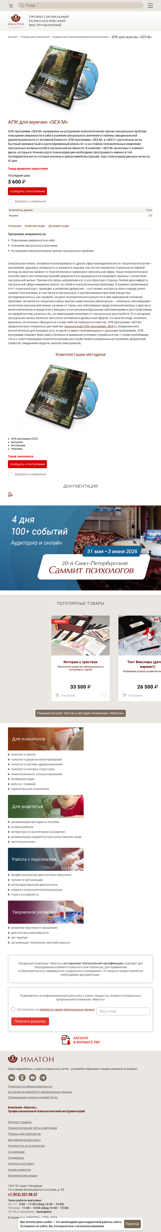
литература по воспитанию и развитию (38, 831)
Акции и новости (19, 1169)
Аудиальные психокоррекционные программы (80, 36)
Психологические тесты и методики (32, 1128)
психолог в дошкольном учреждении (36, 759)
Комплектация (35, 226)
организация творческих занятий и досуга (40, 942)
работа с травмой (23, 784)
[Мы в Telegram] (43, 1077)
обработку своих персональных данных (67, 1009)
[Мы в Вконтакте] (11, 1077)
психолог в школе (23, 754)
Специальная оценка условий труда (32, 1097)
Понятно (132, 1224)
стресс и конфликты (25, 894)
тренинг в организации (27, 880)
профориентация (23, 779)
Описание (14, 226)
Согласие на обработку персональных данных (40, 1092)
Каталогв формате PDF (87, 1040)
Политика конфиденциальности (30, 1086)
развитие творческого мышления (34, 927)
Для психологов (28, 738)
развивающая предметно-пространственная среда (46, 837)
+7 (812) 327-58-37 (22, 1194)
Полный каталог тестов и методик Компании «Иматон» (80, 713)
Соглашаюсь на (56, 1009)
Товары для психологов (35, 36)
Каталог (13, 36)
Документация (58, 226)
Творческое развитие (34, 912)
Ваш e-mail (108, 1011)
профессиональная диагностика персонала (41, 874)
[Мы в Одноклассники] (22, 1077)
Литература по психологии (26, 1145)
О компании (16, 1152)
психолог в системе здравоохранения (37, 764)
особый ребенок (22, 827)
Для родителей (27, 806)
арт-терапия (19, 937)
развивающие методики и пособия (35, 822)
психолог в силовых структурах (33, 769)
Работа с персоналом (34, 859)
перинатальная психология (30, 789)
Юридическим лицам (22, 1175)
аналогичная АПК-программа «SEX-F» (91, 326)
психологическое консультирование (36, 774)
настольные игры (23, 841)
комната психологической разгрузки (36, 889)
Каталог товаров (19, 1122)
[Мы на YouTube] (32, 1077)
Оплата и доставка (21, 1163)
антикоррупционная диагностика (34, 884)
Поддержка (16, 1157)
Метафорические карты (24, 1140)
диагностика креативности (30, 932)
